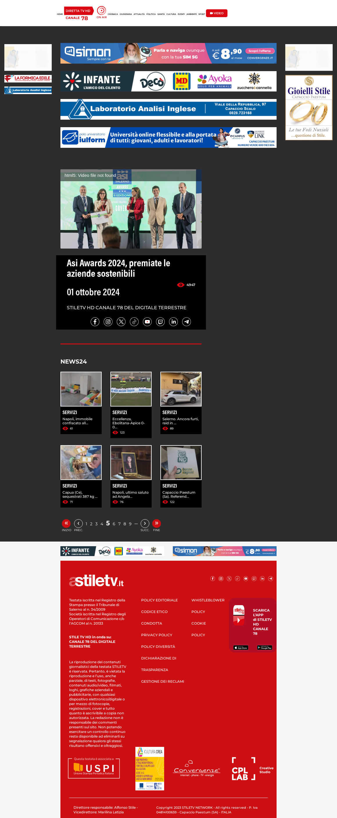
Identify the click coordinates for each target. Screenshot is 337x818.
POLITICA (151, 14)
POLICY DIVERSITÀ (158, 646)
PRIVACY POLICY (156, 635)
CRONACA (113, 14)
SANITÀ (161, 14)
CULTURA (171, 14)
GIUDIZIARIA (126, 14)
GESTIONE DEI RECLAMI (162, 681)
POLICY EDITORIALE (159, 600)
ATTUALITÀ (139, 14)
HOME (60, 14)
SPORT (201, 14)
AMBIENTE (192, 14)
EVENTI (181, 14)
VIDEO (216, 13)
